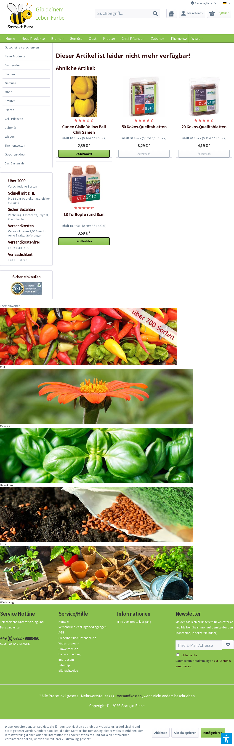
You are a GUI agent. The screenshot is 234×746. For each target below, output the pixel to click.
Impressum (66, 659)
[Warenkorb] (219, 13)
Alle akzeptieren (185, 733)
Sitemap (64, 665)
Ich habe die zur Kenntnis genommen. (203, 660)
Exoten (9, 110)
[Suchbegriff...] (127, 13)
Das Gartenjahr (15, 163)
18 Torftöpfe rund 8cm (84, 214)
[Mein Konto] (192, 13)
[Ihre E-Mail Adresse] (199, 645)
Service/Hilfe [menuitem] (202, 3)
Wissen (196, 38)
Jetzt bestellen (84, 153)
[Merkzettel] (171, 13)
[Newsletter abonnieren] (228, 644)
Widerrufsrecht (68, 643)
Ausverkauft (144, 153)
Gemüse (10, 83)
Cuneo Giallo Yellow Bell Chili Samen (84, 129)
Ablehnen (160, 733)
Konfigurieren (212, 733)
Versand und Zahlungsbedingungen (82, 627)
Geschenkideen (15, 154)
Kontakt (63, 622)
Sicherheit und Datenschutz (77, 638)
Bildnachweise (68, 670)
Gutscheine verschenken (22, 47)
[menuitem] (127, 13)
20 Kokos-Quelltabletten (203, 126)
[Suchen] (155, 13)
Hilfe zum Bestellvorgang (134, 622)
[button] (226, 738)
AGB (61, 632)
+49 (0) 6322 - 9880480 (19, 638)
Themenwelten (15, 145)
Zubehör (10, 128)
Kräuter (10, 101)
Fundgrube (12, 65)
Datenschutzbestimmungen (194, 661)
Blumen (10, 74)
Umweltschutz (68, 649)
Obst (8, 92)
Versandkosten (129, 695)
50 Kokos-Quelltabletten (144, 126)
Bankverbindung (69, 654)
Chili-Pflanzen (14, 119)
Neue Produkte (15, 56)
